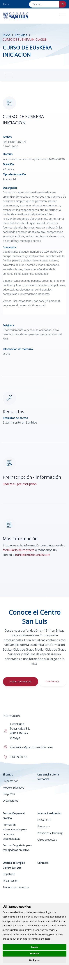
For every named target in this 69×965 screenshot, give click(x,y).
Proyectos (9, 794)
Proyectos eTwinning (49, 833)
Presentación (10, 781)
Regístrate (9, 874)
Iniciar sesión (10, 880)
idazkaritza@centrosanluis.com (31, 747)
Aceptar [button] (34, 947)
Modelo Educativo (13, 787)
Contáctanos (52, 681)
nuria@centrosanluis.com (32, 555)
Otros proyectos (47, 839)
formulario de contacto (18, 550)
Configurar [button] (34, 960)
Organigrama (10, 800)
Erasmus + (43, 826)
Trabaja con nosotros (16, 887)
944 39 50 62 (18, 757)
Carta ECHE (44, 820)
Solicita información (20, 681)
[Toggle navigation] (62, 16)
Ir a (6, 4)
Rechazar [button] (34, 953)
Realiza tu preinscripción (20, 484)
